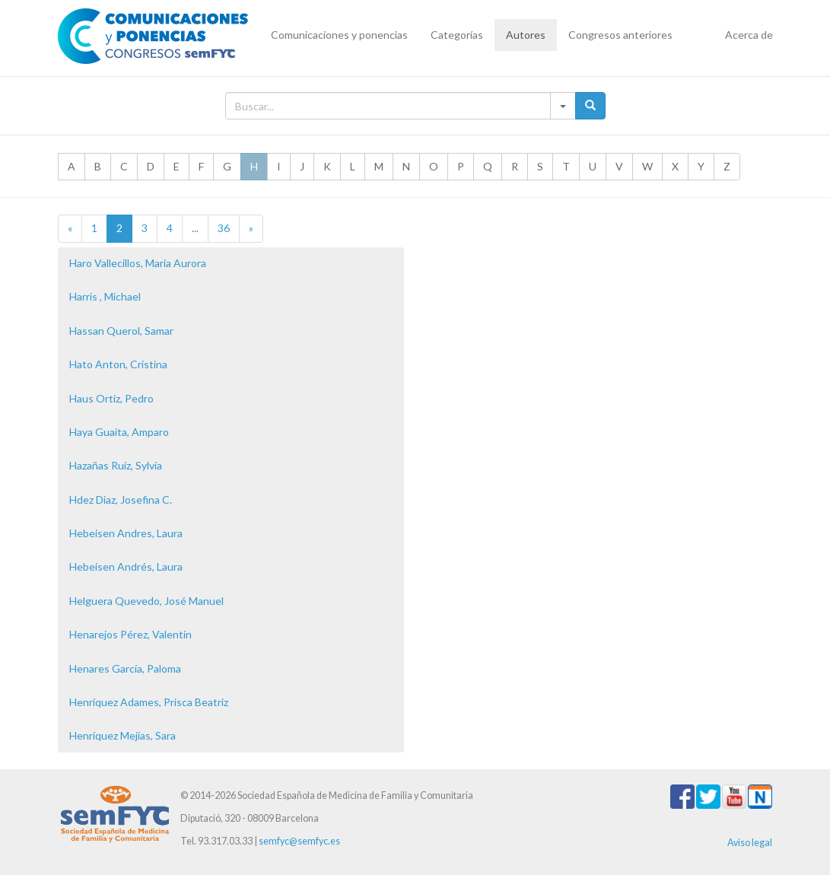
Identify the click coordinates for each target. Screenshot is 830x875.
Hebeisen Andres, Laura (126, 533)
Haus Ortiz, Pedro (111, 398)
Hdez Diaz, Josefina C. (120, 499)
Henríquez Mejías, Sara (122, 735)
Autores (525, 34)
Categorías (457, 34)
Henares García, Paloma (125, 668)
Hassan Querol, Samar (121, 330)
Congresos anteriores (620, 34)
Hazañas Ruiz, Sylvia (115, 465)
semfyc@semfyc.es (299, 841)
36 (224, 227)
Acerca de (749, 34)
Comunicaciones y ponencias (339, 34)
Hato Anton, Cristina (118, 364)
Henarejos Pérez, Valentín (130, 634)
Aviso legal (749, 842)
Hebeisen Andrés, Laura (126, 566)
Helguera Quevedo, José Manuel (146, 600)
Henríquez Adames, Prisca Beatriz (148, 701)
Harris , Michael (105, 296)
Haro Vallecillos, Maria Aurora (137, 262)
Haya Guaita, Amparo (119, 431)
